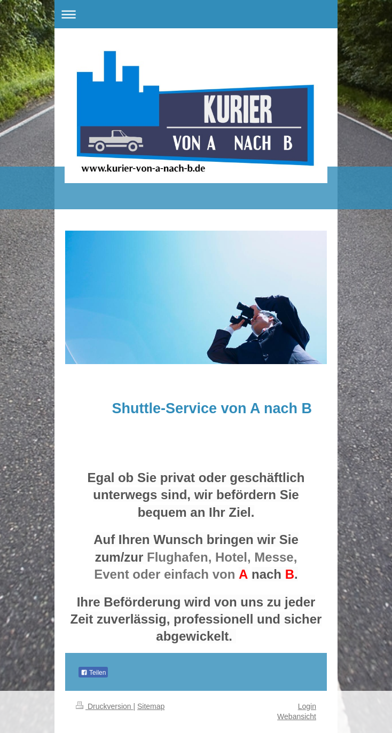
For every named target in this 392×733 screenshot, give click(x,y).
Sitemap (150, 706)
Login (307, 706)
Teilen (93, 672)
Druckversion (104, 706)
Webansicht (296, 716)
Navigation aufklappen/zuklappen (196, 14)
